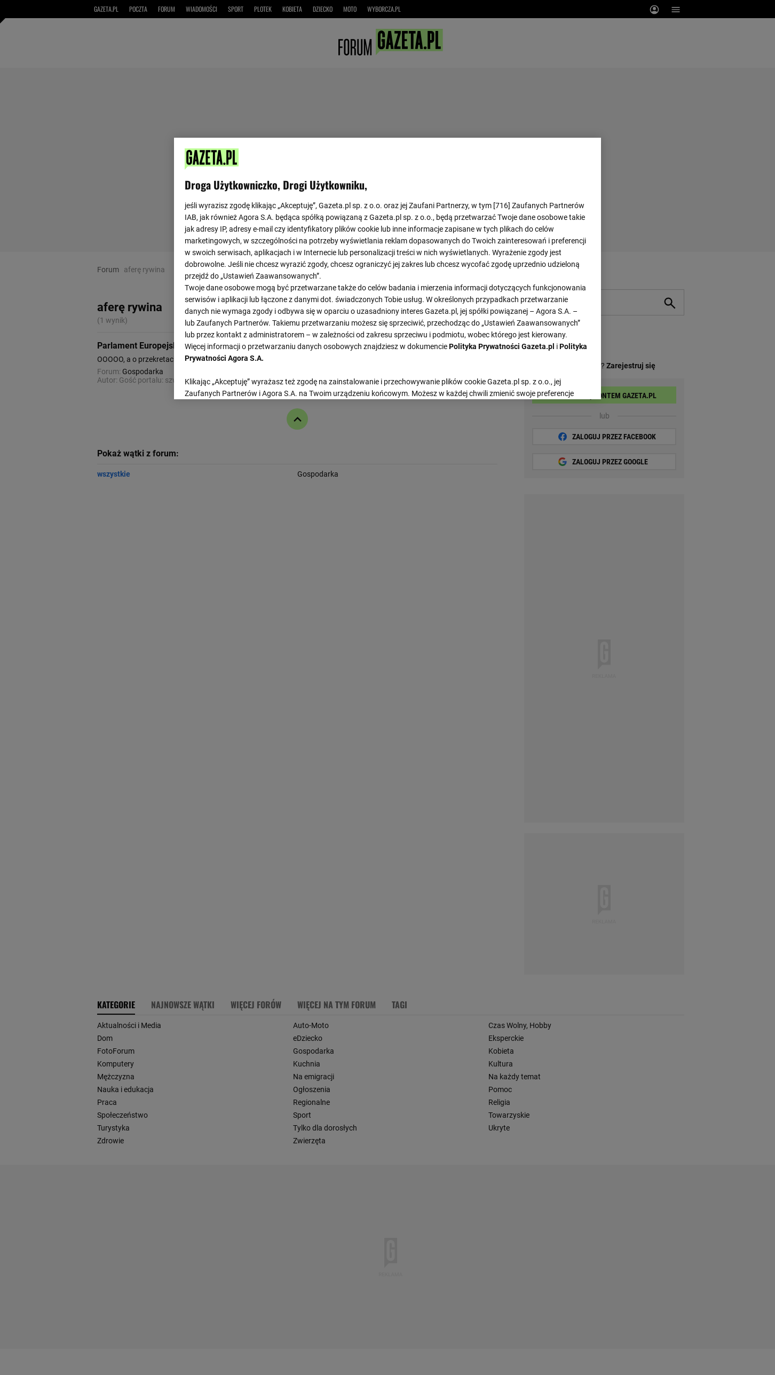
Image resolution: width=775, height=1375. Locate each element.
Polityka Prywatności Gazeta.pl (502, 346)
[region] (387, 267)
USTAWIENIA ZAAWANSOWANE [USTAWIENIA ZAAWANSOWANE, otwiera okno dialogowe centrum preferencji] (254, 378)
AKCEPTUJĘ (554, 378)
